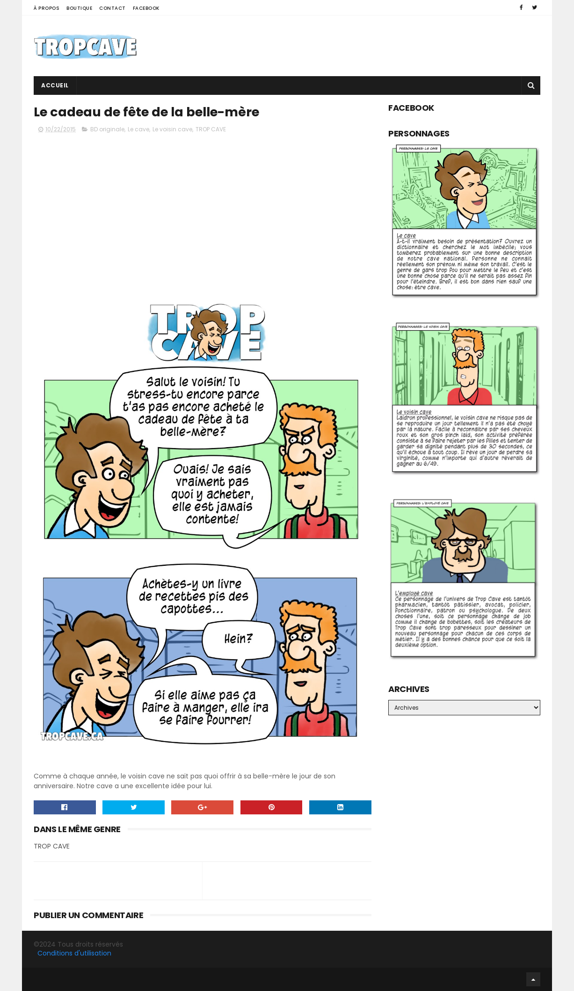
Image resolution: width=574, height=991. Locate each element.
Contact (112, 8)
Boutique (79, 8)
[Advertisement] (370, 46)
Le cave (138, 129)
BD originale (107, 129)
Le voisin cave (172, 129)
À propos (46, 8)
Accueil (55, 85)
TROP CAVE (211, 129)
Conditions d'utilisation (74, 953)
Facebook (146, 8)
